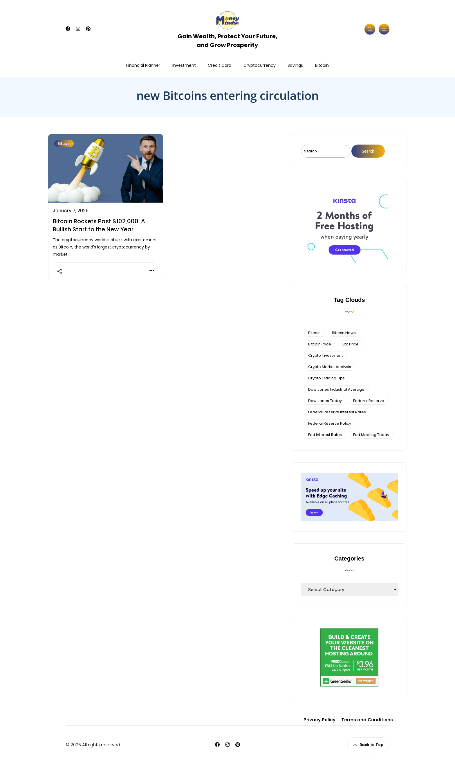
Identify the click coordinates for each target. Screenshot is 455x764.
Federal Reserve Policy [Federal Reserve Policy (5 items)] (329, 423)
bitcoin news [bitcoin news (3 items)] (344, 333)
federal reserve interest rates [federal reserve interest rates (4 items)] (337, 412)
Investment (184, 65)
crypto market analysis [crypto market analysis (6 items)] (329, 367)
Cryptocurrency (259, 65)
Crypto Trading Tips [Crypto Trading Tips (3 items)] (326, 378)
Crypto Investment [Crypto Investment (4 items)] (325, 355)
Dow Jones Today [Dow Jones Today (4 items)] (325, 400)
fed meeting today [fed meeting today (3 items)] (371, 434)
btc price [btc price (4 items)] (350, 344)
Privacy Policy (319, 720)
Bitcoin (322, 65)
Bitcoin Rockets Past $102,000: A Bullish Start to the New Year (99, 225)
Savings (295, 65)
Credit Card (219, 65)
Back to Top (368, 744)
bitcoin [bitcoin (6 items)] (314, 333)
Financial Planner (143, 65)
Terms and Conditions (367, 720)
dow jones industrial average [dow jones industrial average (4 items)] (336, 389)
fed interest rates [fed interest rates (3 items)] (325, 434)
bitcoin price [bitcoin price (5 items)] (319, 344)
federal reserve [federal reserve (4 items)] (368, 400)
